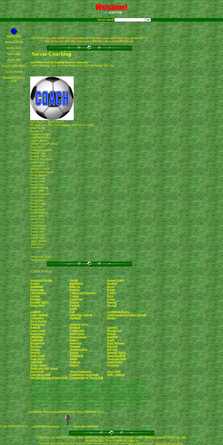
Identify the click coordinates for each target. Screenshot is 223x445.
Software (35, 352)
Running (75, 346)
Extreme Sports (39, 302)
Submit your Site (94, 437)
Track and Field (116, 358)
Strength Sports (116, 352)
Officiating (36, 336)
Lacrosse (112, 327)
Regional (112, 346)
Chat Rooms (35, 411)
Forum (139, 437)
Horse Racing (38, 321)
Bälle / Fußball (115, 374)
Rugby (111, 340)
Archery (35, 283)
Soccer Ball (113, 371)
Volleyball (36, 362)
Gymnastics (37, 318)
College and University (83, 292)
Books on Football (155, 437)
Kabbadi (35, 327)
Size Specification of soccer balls (49, 377)
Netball (111, 333)
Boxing (111, 289)
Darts (110, 296)
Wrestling (113, 365)
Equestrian (76, 299)
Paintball (112, 336)
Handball (75, 318)
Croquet (35, 296)
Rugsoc (74, 340)
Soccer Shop (14, 35)
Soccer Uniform (14, 41)
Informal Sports (79, 324)
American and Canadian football (126, 314)
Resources (76, 343)
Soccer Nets (14, 59)
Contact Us (119, 440)
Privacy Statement (86, 411)
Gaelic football (39, 314)
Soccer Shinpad (14, 71)
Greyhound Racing (118, 311)
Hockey (111, 318)
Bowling (74, 289)
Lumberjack (77, 330)
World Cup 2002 (94, 440)
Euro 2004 (61, 437)
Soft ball (112, 349)
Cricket (111, 292)
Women (74, 365)
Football (75, 305)
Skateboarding (78, 349)
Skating (34, 349)
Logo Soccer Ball (40, 374)
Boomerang (37, 289)
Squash (74, 352)
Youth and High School (44, 368)
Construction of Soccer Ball (86, 377)
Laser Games (38, 330)
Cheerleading (38, 292)
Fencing (111, 302)
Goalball (35, 311)
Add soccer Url (45, 437)
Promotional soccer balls (84, 374)
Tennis (74, 358)
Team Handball (116, 355)
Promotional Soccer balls (14, 79)
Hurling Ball (37, 324)
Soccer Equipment (80, 371)
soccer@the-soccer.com (46, 426)
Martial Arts (114, 330)
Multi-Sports (77, 333)
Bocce (110, 286)
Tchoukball (76, 355)
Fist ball (112, 305)
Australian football (81, 314)
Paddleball (36, 340)
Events (111, 299)
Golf (72, 311)
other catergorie (89, 426)
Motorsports (37, 333)
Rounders (36, 346)
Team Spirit (37, 358)
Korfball (75, 327)
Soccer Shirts (14, 47)
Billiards (75, 286)
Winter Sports (38, 365)
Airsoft (74, 280)
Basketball (36, 286)
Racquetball (37, 343)
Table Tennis (37, 355)
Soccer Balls (14, 53)
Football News (114, 437)
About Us (133, 440)
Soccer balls (37, 371)
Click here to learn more (169, 443)
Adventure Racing (41, 280)
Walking (75, 362)
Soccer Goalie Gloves (14, 65)
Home (76, 426)
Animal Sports (115, 280)
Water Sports (115, 362)
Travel (100, 411)
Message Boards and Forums (59, 411)
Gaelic (73, 308)
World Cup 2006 (176, 437)
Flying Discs (37, 305)
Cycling (74, 296)
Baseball (112, 283)
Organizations (78, 336)
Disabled (35, 299)
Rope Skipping (116, 343)
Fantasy (74, 302)
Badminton (76, 283)
